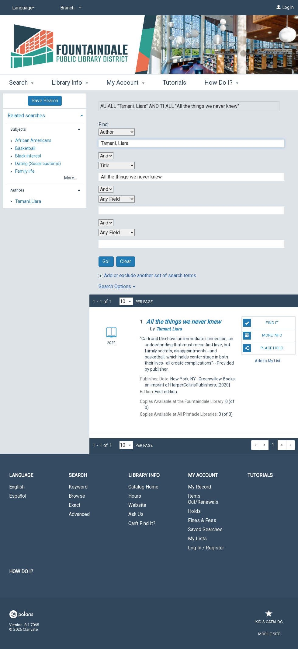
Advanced (79, 514)
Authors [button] (17, 190)
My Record (199, 487)
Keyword (78, 487)
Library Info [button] (70, 82)
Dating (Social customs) (38, 163)
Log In (288, 7)
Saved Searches (205, 529)
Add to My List (267, 360)
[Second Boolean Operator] (106, 189)
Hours (134, 496)
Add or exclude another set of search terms (147, 275)
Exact (74, 505)
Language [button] (21, 475)
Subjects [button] (18, 129)
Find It (260, 323)
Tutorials (174, 82)
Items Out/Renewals (203, 499)
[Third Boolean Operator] (106, 222)
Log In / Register (206, 548)
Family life (25, 171)
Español (17, 496)
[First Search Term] (188, 143)
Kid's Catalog (269, 618)
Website (137, 505)
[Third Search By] (117, 199)
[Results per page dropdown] (126, 301)
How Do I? (21, 571)
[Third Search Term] (188, 210)
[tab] (44, 115)
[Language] (22, 8)
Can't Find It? (141, 523)
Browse (77, 496)
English (17, 487)
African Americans (33, 140)
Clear (125, 261)
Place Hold (263, 348)
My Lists (197, 538)
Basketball (25, 148)
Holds (194, 511)
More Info (262, 336)
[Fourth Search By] (117, 232)
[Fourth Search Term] (188, 244)
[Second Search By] (117, 165)
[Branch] (69, 8)
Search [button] (21, 82)
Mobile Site (269, 634)
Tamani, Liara (28, 201)
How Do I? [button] (221, 82)
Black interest (28, 155)
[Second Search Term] (188, 177)
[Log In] (278, 7)
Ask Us (136, 514)
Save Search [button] (45, 101)
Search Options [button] (117, 286)
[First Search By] (117, 132)
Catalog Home (143, 487)
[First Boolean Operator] (106, 155)
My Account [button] (125, 82)
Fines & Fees (202, 520)
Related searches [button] (26, 115)
